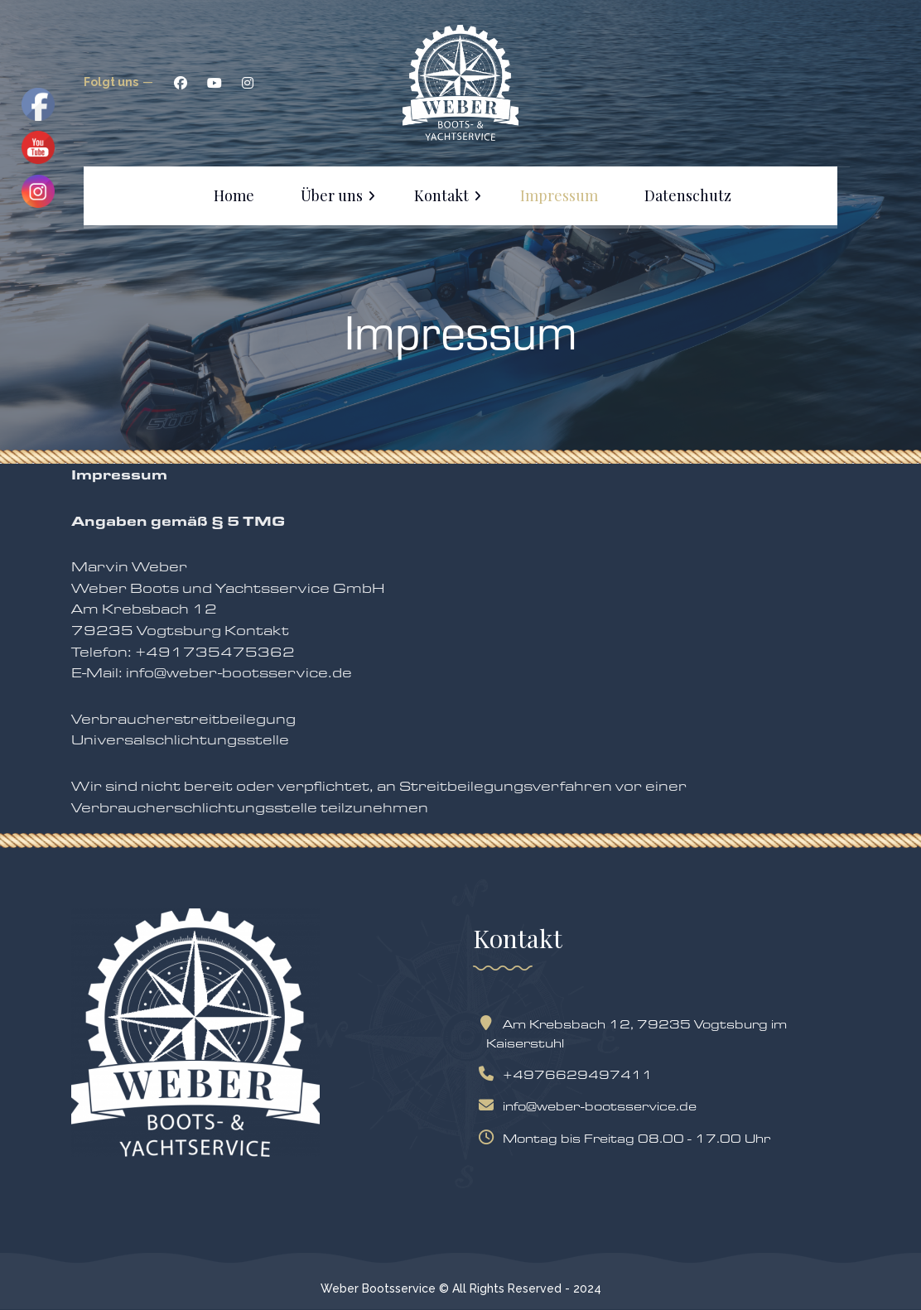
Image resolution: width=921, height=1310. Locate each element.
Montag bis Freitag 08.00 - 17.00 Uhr (628, 1138)
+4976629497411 (569, 1074)
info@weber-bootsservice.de (591, 1106)
